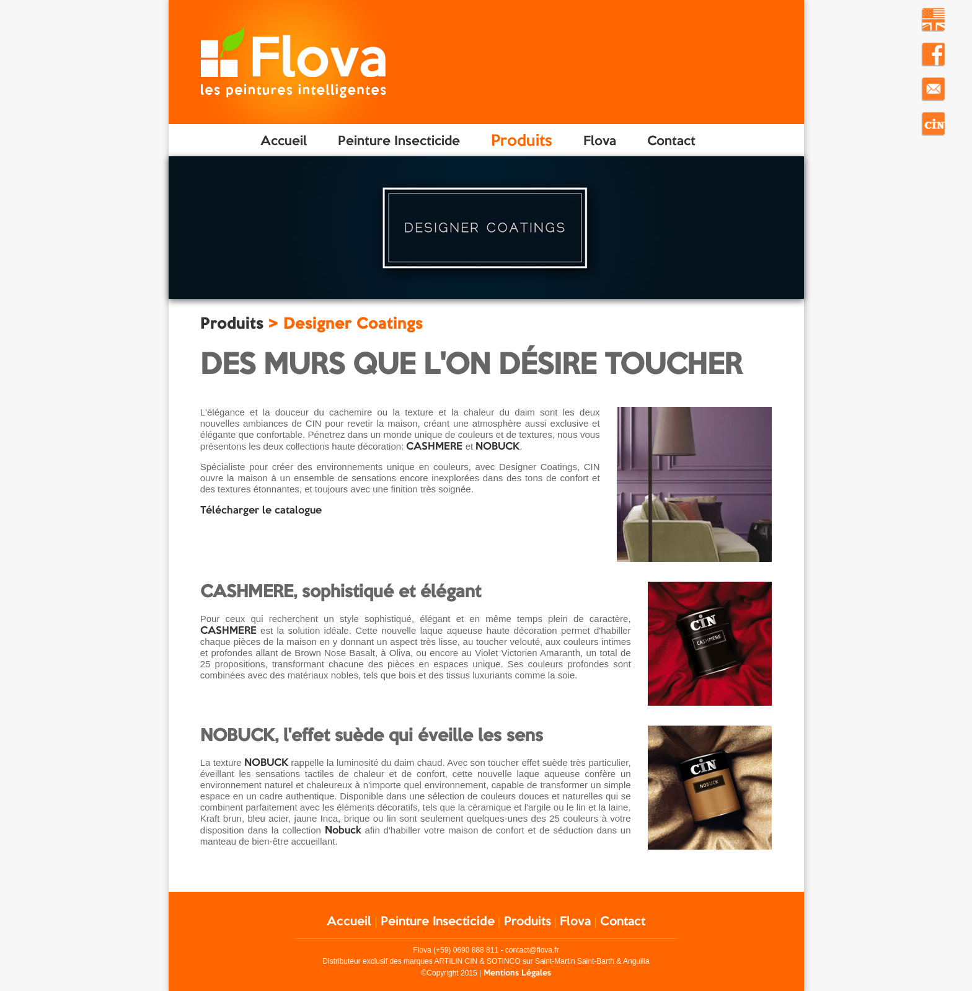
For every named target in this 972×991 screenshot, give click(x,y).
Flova (599, 140)
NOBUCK (497, 445)
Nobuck (343, 829)
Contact (671, 140)
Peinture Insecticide (399, 140)
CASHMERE (434, 445)
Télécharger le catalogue (261, 509)
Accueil (283, 140)
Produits (521, 139)
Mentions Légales (517, 972)
